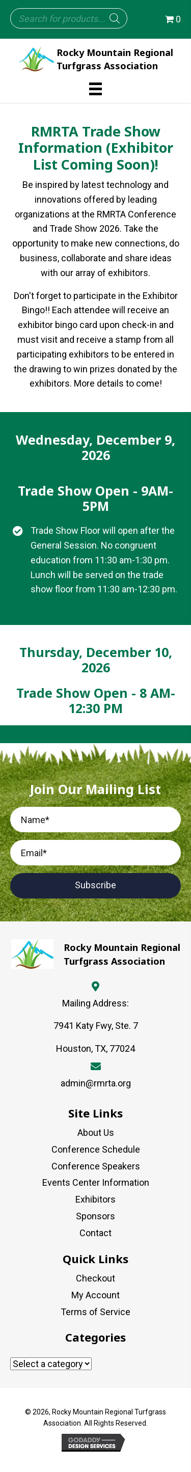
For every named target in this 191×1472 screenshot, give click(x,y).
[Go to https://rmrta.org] (95, 58)
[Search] (114, 18)
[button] (95, 885)
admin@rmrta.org (96, 1083)
